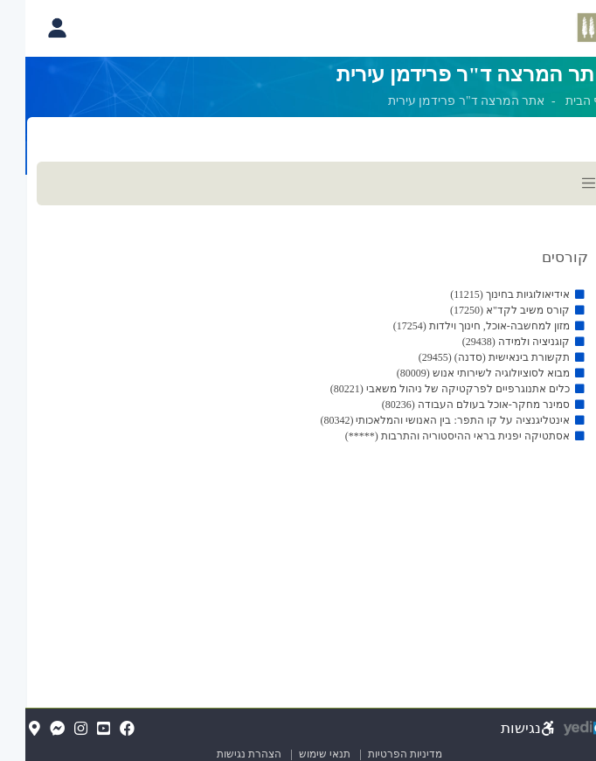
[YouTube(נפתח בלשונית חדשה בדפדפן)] (78, 729)
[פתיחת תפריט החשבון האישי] (31, 28)
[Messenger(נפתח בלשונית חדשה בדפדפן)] (32, 729)
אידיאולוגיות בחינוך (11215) (484, 294)
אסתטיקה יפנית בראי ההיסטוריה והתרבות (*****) (432, 436)
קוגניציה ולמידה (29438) (490, 342)
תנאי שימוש (292, 754)
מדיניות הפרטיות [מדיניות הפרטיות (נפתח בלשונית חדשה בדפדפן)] (380, 754)
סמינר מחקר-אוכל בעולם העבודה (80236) (450, 404)
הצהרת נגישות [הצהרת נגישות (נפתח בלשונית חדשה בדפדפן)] (223, 754)
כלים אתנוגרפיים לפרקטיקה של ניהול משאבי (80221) (424, 389)
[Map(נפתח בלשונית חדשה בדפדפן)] (9, 729)
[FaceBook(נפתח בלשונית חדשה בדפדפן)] (102, 729)
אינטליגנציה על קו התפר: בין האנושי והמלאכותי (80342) (419, 420)
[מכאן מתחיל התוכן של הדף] (298, 324)
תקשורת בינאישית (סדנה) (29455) (468, 357)
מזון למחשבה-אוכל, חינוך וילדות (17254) (456, 326)
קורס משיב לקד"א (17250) (484, 310)
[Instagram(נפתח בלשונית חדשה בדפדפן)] (55, 729)
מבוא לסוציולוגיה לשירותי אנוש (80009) (457, 373)
